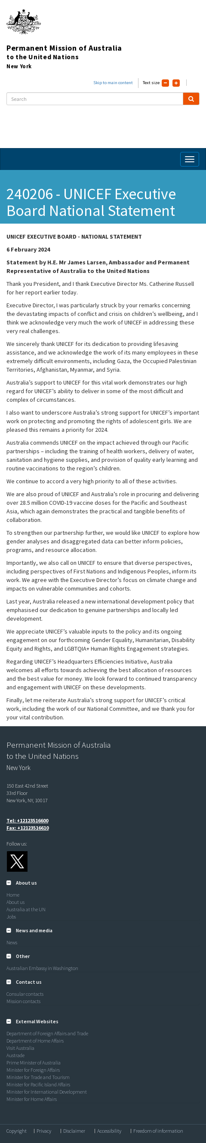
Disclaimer (74, 1131)
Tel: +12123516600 (27, 820)
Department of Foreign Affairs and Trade (47, 1033)
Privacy (44, 1131)
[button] (21, 882)
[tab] (103, 883)
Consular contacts (24, 994)
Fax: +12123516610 (27, 828)
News (11, 942)
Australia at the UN (26, 909)
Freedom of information (158, 1131)
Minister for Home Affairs (31, 1099)
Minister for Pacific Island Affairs (38, 1084)
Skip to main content (113, 82)
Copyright (16, 1131)
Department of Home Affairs (35, 1040)
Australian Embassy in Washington (42, 968)
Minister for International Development (46, 1091)
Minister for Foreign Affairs (33, 1070)
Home (12, 894)
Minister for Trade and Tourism (38, 1077)
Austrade (15, 1055)
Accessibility (109, 1131)
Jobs (11, 916)
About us (15, 902)
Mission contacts (23, 1001)
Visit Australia (20, 1048)
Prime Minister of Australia (33, 1062)
